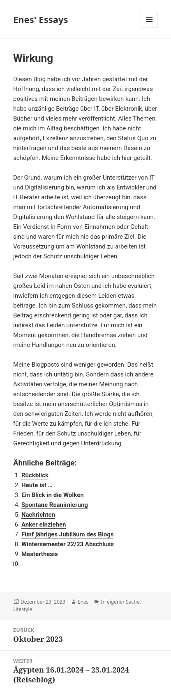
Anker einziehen (43, 524)
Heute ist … (37, 485)
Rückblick (35, 475)
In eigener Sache (120, 601)
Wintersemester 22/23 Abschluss (67, 544)
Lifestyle (22, 609)
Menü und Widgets (149, 27)
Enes (83, 601)
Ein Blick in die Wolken (52, 495)
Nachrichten (38, 514)
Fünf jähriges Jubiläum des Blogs (67, 534)
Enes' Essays (40, 19)
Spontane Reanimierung (54, 505)
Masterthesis (39, 554)
